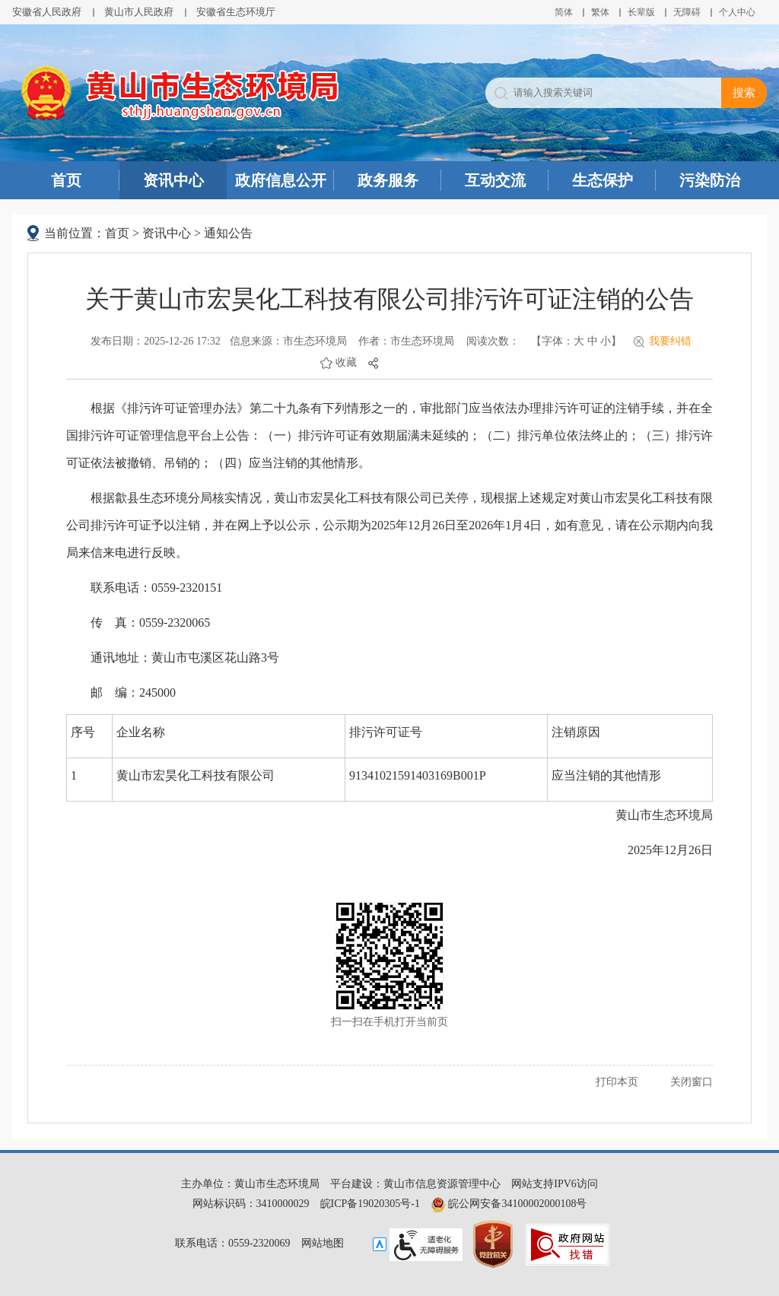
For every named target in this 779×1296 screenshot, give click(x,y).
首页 (66, 180)
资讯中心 (173, 180)
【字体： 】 (576, 341)
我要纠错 (670, 341)
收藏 (346, 362)
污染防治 (709, 180)
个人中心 (737, 12)
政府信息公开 (280, 180)
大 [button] (579, 341)
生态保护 (602, 180)
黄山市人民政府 (138, 11)
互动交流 (495, 180)
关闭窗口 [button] (691, 1082)
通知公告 (228, 233)
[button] (641, 12)
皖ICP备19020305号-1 (370, 1203)
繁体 (600, 12)
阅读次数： (493, 341)
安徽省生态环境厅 (235, 11)
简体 (564, 12)
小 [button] (605, 341)
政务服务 (388, 180)
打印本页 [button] (617, 1082)
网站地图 (322, 1243)
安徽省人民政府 (46, 11)
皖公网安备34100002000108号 (509, 1203)
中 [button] (592, 341)
